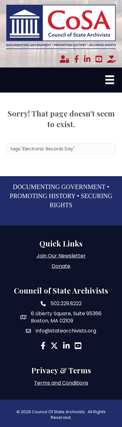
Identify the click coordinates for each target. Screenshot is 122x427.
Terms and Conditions (61, 382)
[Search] (61, 148)
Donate (61, 266)
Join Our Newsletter (61, 255)
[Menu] (110, 80)
